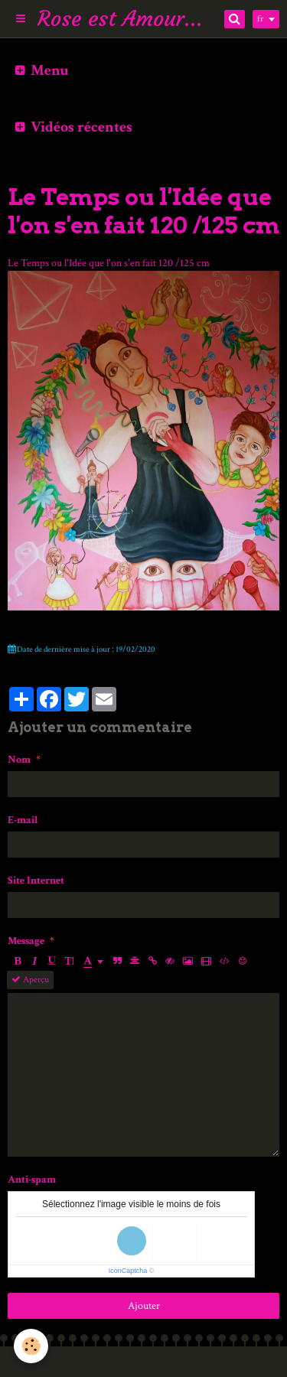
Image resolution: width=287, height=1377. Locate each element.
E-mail (23, 820)
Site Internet (36, 880)
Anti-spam (32, 1180)
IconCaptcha (128, 1270)
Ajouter (144, 1306)
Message (26, 941)
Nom (19, 760)
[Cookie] (31, 1346)
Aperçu (30, 979)
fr (260, 18)
